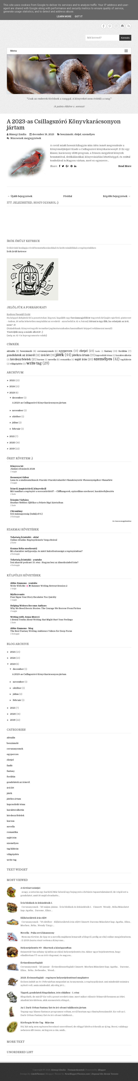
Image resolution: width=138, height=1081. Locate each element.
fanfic (97, 351)
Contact (122, 26)
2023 (12, 392)
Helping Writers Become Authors (28, 605)
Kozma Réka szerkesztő (23, 548)
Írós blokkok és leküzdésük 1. (37, 903)
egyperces (65, 351)
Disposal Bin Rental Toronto (104, 1074)
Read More (124, 166)
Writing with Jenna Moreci (25, 617)
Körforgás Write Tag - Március (37, 1022)
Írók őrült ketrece (16, 251)
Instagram (116, 26)
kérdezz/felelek (20, 359)
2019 (12, 448)
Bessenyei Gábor (19, 477)
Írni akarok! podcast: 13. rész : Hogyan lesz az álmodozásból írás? (44, 562)
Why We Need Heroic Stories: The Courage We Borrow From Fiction (45, 608)
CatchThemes (37, 1074)
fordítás (122, 351)
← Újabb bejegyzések (20, 196)
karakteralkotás (123, 355)
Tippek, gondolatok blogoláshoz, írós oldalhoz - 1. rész (50, 992)
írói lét (45, 355)
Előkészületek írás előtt (33, 918)
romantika (65, 359)
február (16, 429)
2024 (12, 386)
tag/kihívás (125, 359)
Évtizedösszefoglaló (32, 962)
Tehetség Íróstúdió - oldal (24, 537)
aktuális (11, 351)
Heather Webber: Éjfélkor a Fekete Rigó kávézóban (36, 502)
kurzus (40, 359)
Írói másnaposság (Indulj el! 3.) (26, 514)
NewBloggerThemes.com (77, 1074)
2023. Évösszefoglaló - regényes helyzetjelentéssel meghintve (55, 977)
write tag (34, 363)
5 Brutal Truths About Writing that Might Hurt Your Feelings (41, 620)
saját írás (81, 359)
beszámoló (66, 134)
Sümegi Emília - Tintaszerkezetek (67, 1070)
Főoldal (67, 196)
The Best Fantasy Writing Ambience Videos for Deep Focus (41, 631)
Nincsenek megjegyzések (25, 138)
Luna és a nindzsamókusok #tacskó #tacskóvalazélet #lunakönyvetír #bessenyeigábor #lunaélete (61, 480)
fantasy (108, 351)
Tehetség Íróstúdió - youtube (26, 559)
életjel (77, 134)
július (15, 422)
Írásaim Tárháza (19, 500)
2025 (12, 380)
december (17, 397)
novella (52, 359)
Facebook (103, 26)
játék (60, 355)
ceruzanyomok (45, 351)
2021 (12, 436)
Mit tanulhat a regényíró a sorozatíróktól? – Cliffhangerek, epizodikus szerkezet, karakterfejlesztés (62, 491)
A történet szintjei (30, 888)
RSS (128, 26)
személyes (88, 134)
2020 (12, 442)
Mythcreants (17, 594)
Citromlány (16, 511)
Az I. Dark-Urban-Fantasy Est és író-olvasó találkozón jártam (53, 1007)
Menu (69, 50)
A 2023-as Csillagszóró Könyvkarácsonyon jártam (64, 125)
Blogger (102, 1070)
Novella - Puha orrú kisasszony (37, 933)
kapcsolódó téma (104, 355)
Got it (79, 16)
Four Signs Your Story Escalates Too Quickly (33, 597)
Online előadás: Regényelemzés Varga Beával (33, 540)
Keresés (125, 37)
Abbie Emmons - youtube (23, 583)
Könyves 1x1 (16, 466)
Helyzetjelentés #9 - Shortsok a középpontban (46, 948)
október (16, 416)
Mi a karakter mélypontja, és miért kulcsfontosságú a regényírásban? (46, 551)
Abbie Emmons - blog (21, 628)
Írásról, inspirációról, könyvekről (28, 488)
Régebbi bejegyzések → (116, 196)
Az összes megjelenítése (121, 521)
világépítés (16, 363)
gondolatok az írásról (21, 355)
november (17, 410)
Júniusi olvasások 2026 (22, 469)
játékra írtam (80, 355)
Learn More (64, 16)
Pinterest (110, 26)
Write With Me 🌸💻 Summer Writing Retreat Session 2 (38, 586)
